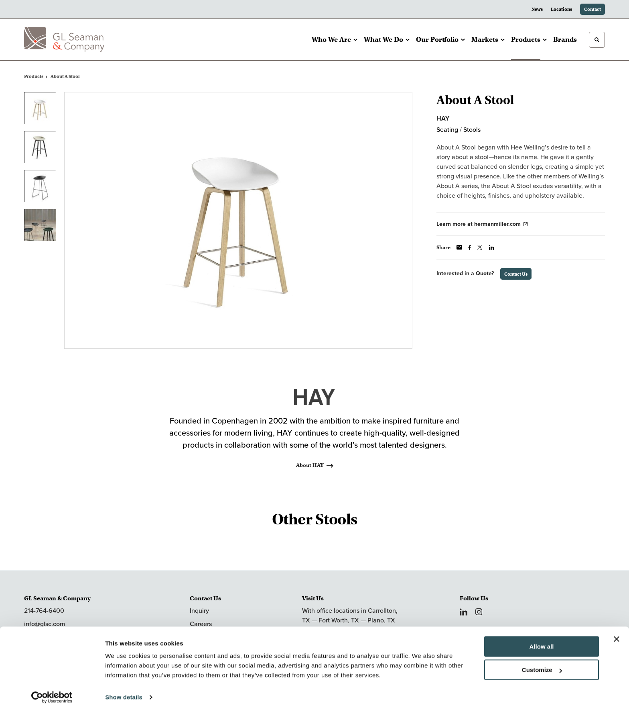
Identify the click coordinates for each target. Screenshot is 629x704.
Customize (542, 660)
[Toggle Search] (597, 40)
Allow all (542, 637)
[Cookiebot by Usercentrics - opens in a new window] (52, 688)
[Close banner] (616, 630)
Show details (123, 688)
